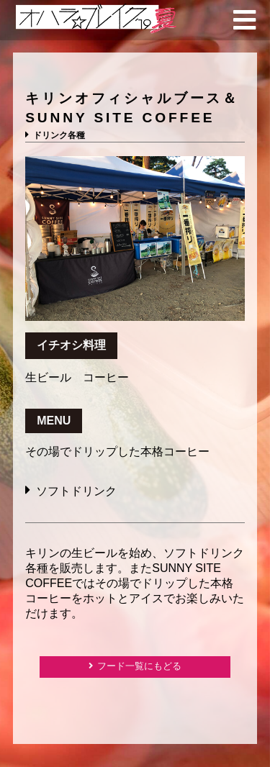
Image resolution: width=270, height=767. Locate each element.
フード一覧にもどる (139, 666)
